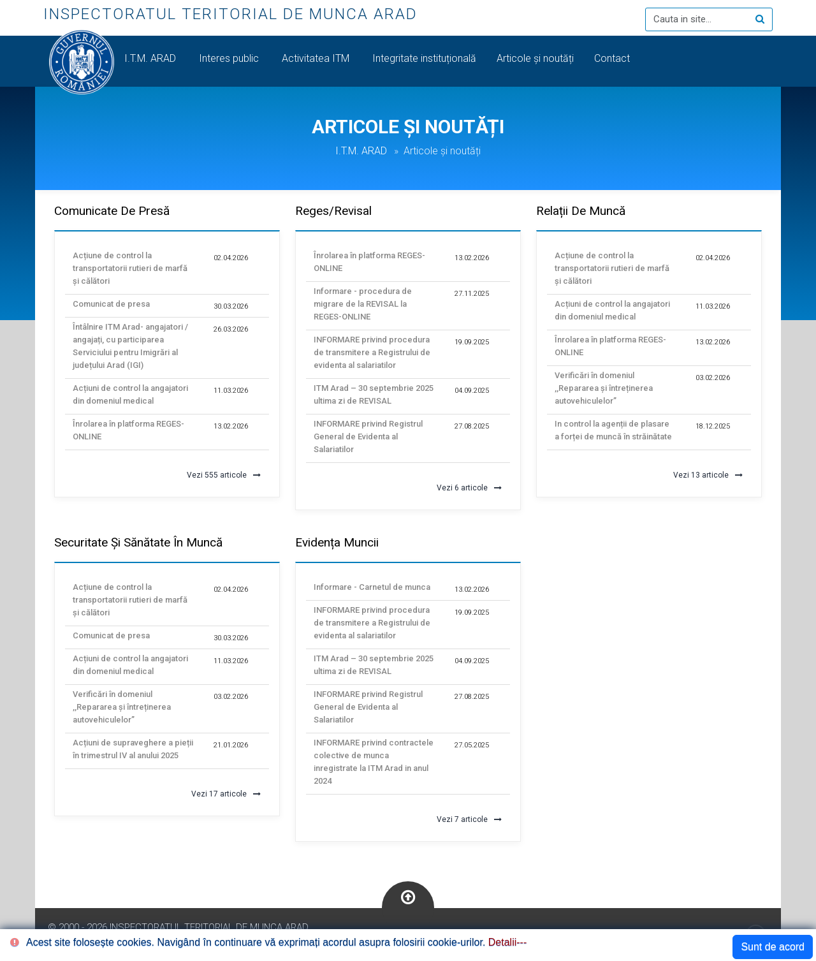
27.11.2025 (472, 294)
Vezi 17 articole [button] (226, 793)
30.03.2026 (231, 306)
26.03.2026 (231, 329)
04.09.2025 (472, 390)
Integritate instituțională (424, 58)
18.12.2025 (713, 426)
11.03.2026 (231, 390)
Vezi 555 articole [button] (224, 475)
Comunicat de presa (111, 304)
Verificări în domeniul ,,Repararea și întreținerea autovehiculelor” (604, 388)
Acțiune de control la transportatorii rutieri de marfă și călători (130, 268)
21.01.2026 (231, 745)
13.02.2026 (231, 426)
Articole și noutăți (535, 58)
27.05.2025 (472, 745)
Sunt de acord (773, 946)
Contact (613, 58)
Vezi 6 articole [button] (469, 487)
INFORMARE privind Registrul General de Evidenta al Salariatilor (368, 436)
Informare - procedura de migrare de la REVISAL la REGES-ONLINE (363, 303)
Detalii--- (507, 942)
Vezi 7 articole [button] (469, 819)
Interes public (230, 58)
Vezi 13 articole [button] (708, 475)
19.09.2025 (472, 342)
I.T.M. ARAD (151, 58)
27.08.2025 (472, 426)
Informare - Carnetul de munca (372, 587)
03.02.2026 (713, 378)
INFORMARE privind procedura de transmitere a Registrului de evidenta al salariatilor (372, 352)
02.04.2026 (231, 258)
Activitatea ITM (317, 58)
